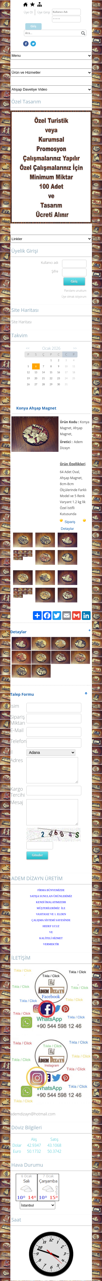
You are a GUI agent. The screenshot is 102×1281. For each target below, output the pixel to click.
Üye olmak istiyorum (73, 296)
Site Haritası (21, 321)
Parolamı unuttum (75, 290)
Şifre (55, 271)
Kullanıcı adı (49, 262)
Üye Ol (28, 12)
